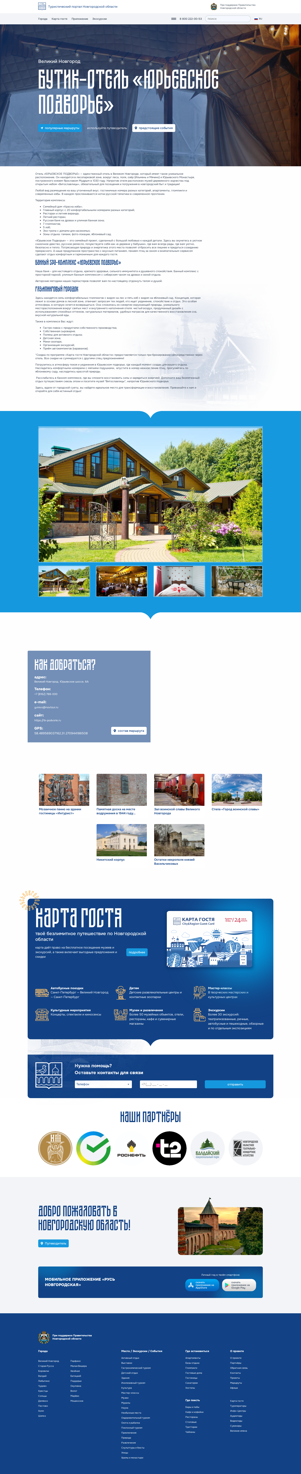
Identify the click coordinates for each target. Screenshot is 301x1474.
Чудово (42, 1386)
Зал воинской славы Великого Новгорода (177, 811)
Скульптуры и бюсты (132, 1447)
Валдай (42, 1376)
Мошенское (76, 1400)
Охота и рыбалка (130, 1422)
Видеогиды (236, 1420)
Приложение (80, 19)
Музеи (124, 1397)
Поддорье (76, 1381)
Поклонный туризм (131, 1427)
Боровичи (43, 1371)
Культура (126, 1387)
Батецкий (75, 1376)
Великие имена (238, 1430)
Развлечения (128, 1442)
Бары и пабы (192, 1407)
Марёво (74, 1395)
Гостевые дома (193, 1372)
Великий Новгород (48, 1361)
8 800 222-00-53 (191, 19)
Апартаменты (192, 1358)
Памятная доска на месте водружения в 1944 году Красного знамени (116, 811)
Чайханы (190, 1432)
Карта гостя (59, 19)
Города (42, 19)
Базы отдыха (192, 1362)
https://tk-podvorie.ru (47, 720)
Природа (126, 1437)
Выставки (126, 1362)
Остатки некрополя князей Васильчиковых (174, 862)
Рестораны (191, 1417)
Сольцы (42, 1395)
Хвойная (75, 1371)
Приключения (128, 1432)
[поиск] (228, 19)
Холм (41, 1410)
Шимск (42, 1415)
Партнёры (235, 1362)
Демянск (43, 1400)
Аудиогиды (236, 1415)
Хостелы (190, 1387)
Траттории (191, 1427)
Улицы (124, 1452)
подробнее (137, 952)
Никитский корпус (111, 860)
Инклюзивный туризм (133, 1382)
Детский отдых (129, 1372)
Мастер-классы (130, 1392)
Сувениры (235, 1425)
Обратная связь (239, 1367)
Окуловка (75, 1386)
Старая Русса (46, 1366)
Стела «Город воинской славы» (235, 809)
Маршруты (236, 1382)
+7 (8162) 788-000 (45, 694)
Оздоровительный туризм (135, 1417)
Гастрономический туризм (136, 1367)
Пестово (43, 1405)
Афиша (234, 1387)
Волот (73, 1390)
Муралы (125, 1402)
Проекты (235, 1377)
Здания (125, 1377)
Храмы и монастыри (132, 1457)
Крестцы (43, 1390)
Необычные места (131, 1412)
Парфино (75, 1361)
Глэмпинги (191, 1367)
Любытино (44, 1381)
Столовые (191, 1422)
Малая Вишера (78, 1366)
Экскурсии (99, 19)
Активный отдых (130, 1358)
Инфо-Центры (238, 1410)
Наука (124, 1407)
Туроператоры (238, 1405)
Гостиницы (191, 1377)
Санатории (191, 1382)
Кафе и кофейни (194, 1412)
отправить (235, 1084)
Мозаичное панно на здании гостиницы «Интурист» (60, 811)
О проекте (235, 1358)
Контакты (235, 1372)
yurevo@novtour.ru (46, 707)
